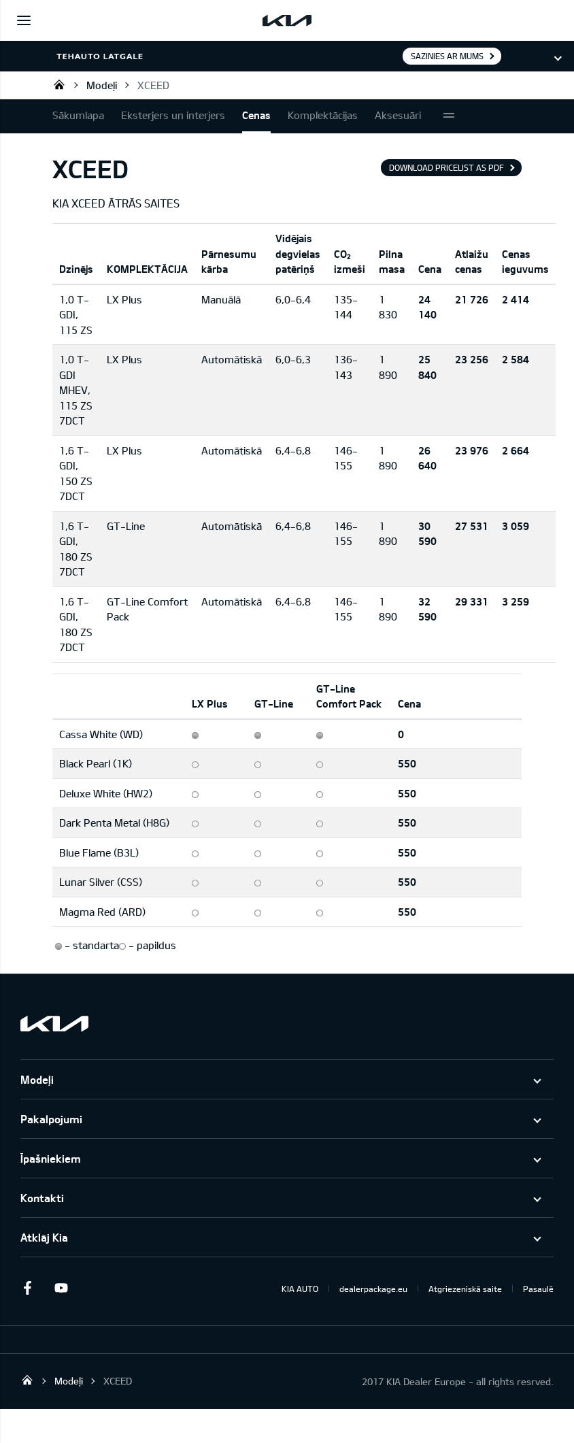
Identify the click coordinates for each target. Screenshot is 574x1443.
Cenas (256, 115)
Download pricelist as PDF (446, 167)
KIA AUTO (300, 1288)
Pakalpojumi (51, 1118)
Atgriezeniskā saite (465, 1288)
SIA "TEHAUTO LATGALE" (59, 84)
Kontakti (42, 1197)
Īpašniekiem (50, 1158)
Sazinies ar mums (447, 56)
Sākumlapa (78, 115)
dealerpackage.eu (373, 1288)
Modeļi (101, 85)
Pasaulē (538, 1288)
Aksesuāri (398, 115)
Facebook (27, 1288)
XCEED (153, 85)
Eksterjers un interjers (173, 115)
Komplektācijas (323, 115)
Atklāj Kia (44, 1237)
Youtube (61, 1288)
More (449, 116)
